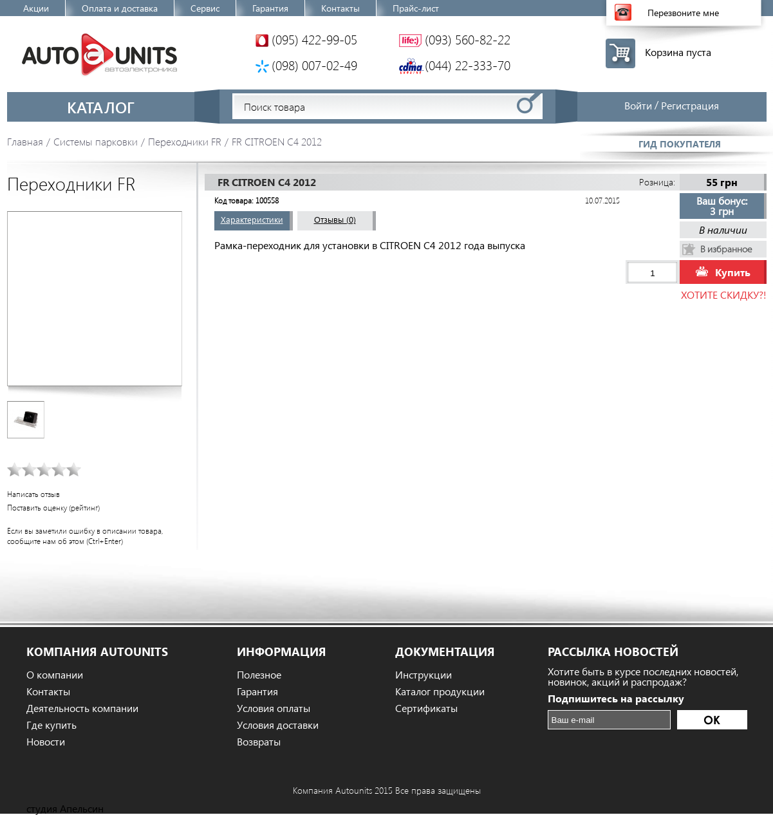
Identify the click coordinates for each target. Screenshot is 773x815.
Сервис (205, 8)
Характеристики (252, 219)
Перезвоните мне (683, 12)
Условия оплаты (273, 708)
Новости (45, 741)
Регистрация (690, 105)
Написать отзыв (33, 494)
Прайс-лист (416, 8)
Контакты (340, 8)
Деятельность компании (82, 708)
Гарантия (270, 8)
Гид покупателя (679, 144)
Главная (25, 141)
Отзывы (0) (335, 219)
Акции (36, 8)
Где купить (51, 725)
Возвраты (259, 741)
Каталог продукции (440, 691)
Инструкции (423, 675)
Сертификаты (426, 708)
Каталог (101, 107)
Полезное (259, 675)
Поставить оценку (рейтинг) (53, 507)
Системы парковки (95, 141)
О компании (54, 675)
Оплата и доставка (120, 8)
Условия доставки (278, 725)
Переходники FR (184, 141)
